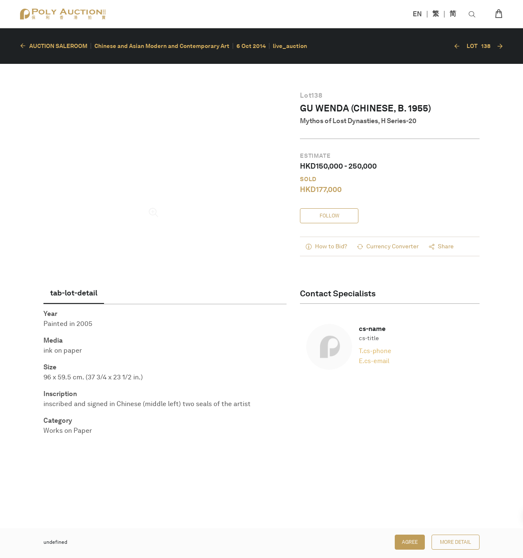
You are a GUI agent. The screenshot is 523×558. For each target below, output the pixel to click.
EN (417, 14)
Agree (410, 542)
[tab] (73, 293)
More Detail (455, 542)
